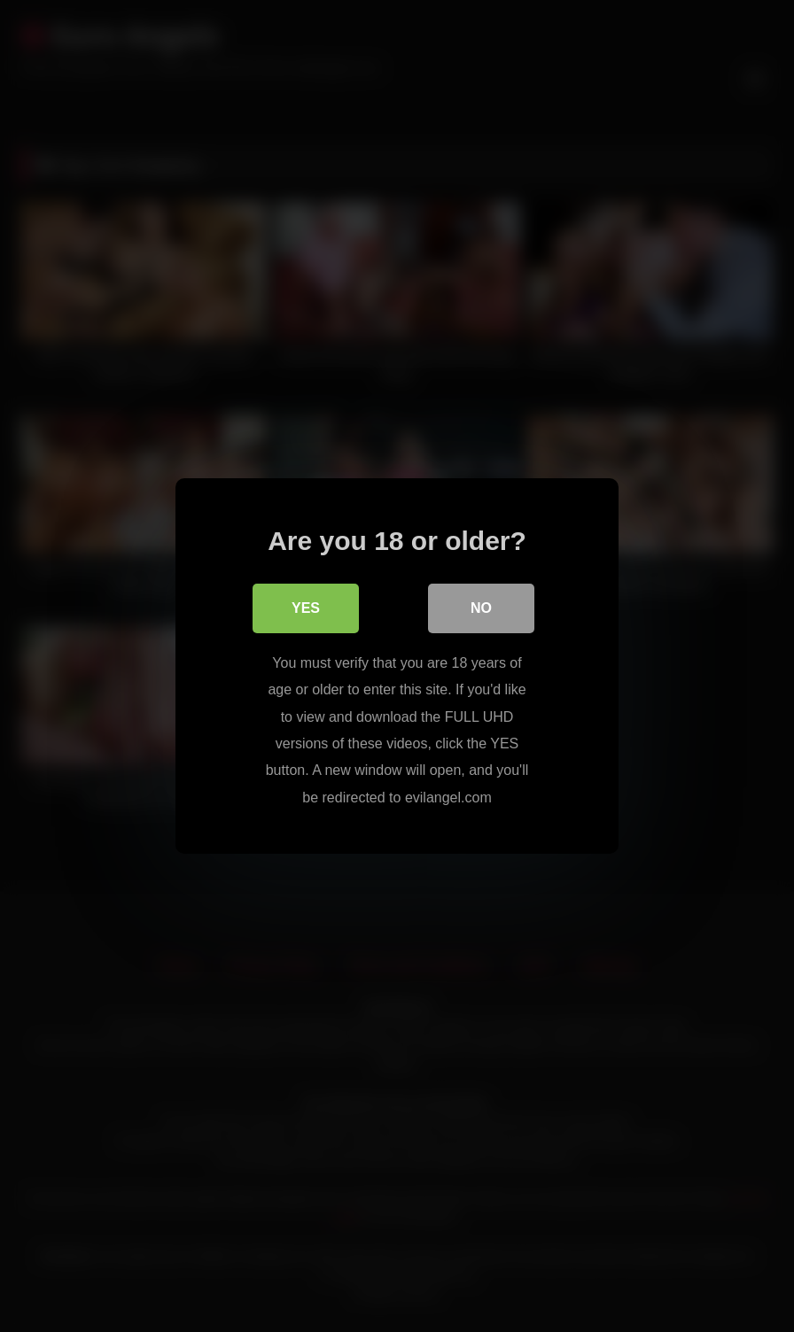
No (481, 608)
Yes (306, 608)
